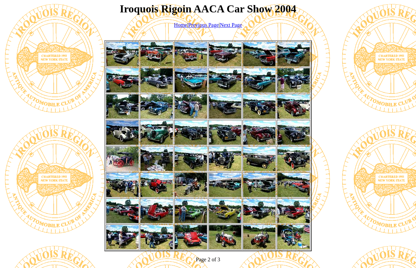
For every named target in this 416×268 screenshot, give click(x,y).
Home (180, 25)
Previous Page (203, 25)
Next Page (231, 25)
